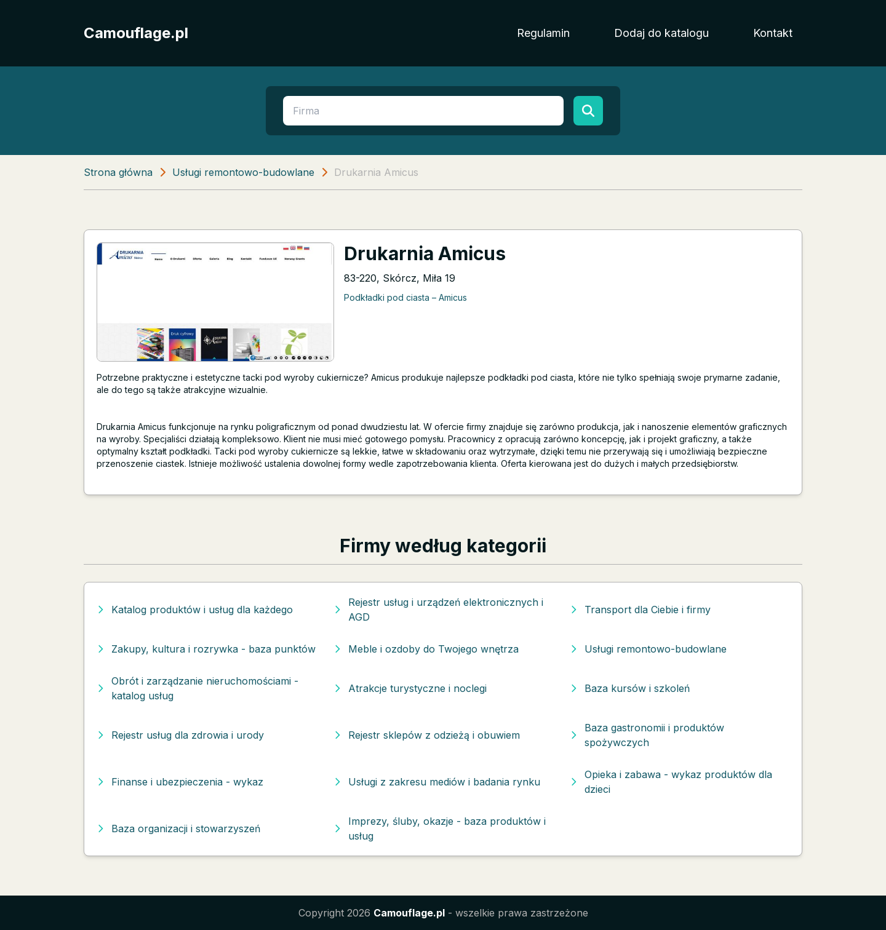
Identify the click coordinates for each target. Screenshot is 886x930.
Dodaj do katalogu (661, 32)
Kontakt (772, 32)
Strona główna (118, 172)
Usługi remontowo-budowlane (243, 172)
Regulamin (543, 32)
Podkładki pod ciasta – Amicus (405, 297)
